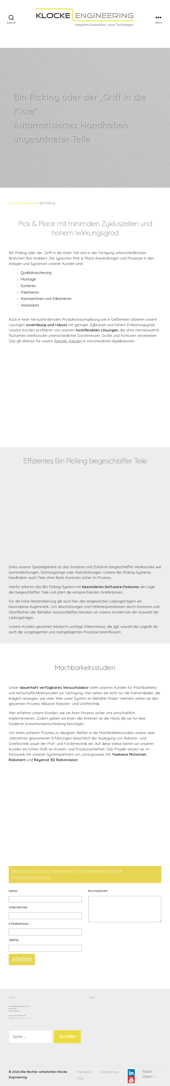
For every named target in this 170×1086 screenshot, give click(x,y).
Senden (22, 959)
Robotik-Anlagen (68, 341)
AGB (80, 1079)
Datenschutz (110, 1072)
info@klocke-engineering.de (21, 1018)
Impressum (85, 1072)
